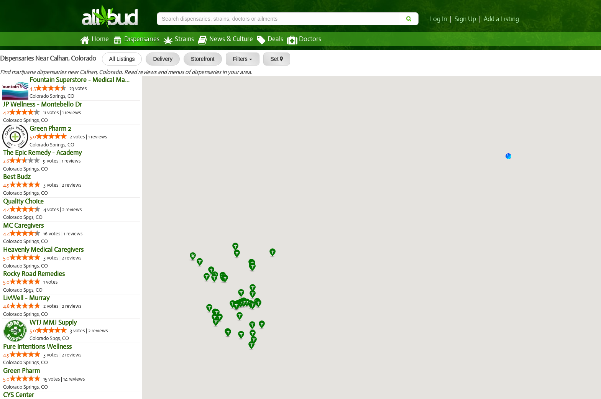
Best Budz (16, 177)
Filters (239, 59)
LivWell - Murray (26, 298)
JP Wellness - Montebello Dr (41, 104)
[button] (511, 159)
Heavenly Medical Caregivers (42, 250)
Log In (440, 19)
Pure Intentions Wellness (37, 347)
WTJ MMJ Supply (53, 323)
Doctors (297, 40)
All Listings (119, 59)
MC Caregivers (23, 226)
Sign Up (466, 19)
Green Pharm (21, 371)
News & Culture (221, 40)
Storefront (200, 59)
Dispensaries (134, 40)
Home (94, 40)
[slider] (51, 88)
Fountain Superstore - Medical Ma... (79, 80)
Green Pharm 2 (50, 129)
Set (274, 59)
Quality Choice (23, 201)
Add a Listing (501, 19)
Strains (176, 40)
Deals (264, 40)
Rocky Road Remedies (33, 274)
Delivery (160, 59)
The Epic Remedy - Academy (42, 153)
